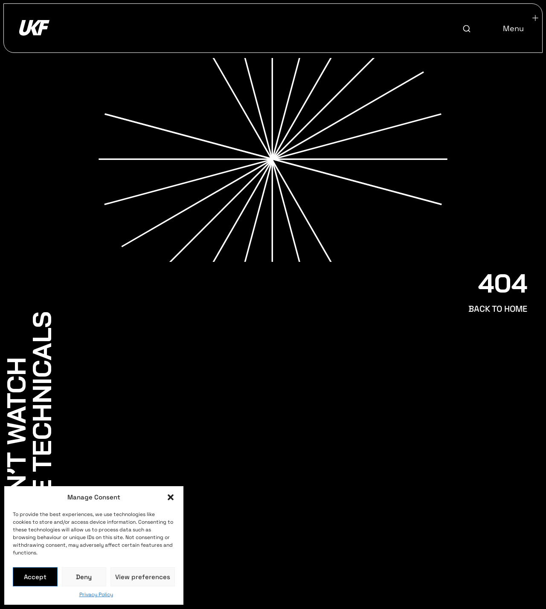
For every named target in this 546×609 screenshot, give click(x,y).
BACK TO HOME (497, 308)
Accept (35, 577)
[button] (170, 497)
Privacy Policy (96, 594)
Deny (84, 577)
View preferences (142, 577)
